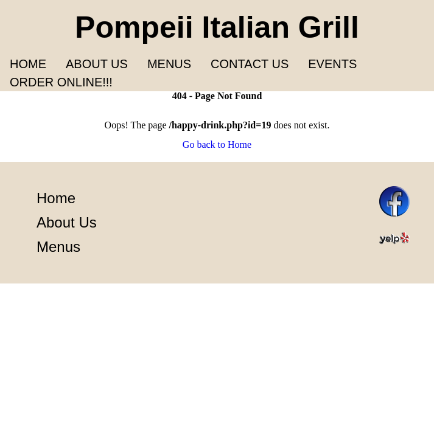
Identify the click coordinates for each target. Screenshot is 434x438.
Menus (169, 64)
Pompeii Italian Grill (217, 27)
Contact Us (250, 64)
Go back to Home (217, 144)
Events (332, 64)
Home (28, 64)
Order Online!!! (61, 82)
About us (97, 64)
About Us (67, 222)
